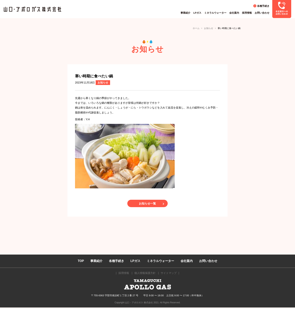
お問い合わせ (262, 12)
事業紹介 (185, 12)
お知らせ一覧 (147, 204)
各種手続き (263, 6)
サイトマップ (169, 274)
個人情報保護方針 (145, 274)
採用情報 (247, 12)
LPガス (197, 12)
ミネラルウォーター (215, 12)
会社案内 (234, 12)
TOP (81, 262)
